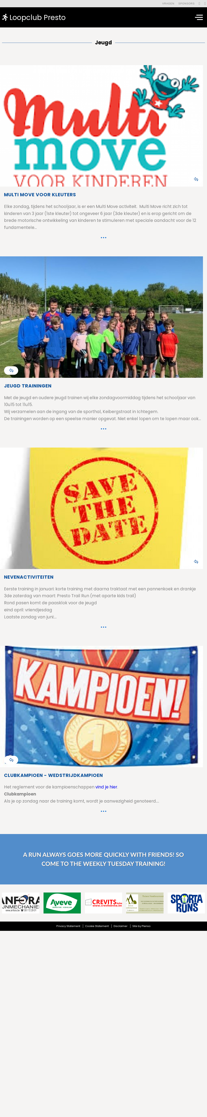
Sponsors (186, 3)
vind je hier (106, 787)
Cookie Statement (97, 926)
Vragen (168, 3)
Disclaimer (121, 926)
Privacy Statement (68, 926)
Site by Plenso (141, 926)
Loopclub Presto (34, 17)
